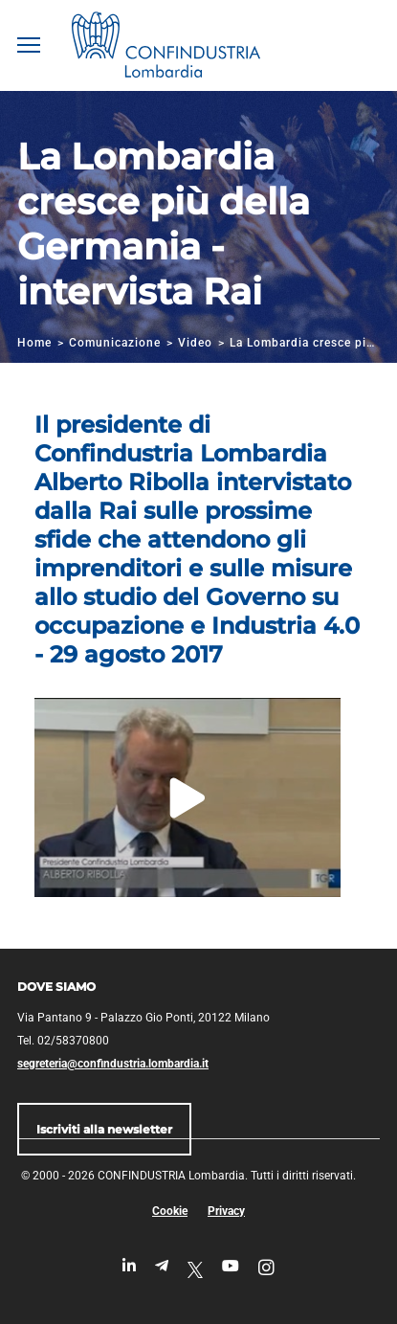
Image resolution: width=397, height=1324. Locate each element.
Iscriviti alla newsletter (104, 1129)
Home (34, 342)
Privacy (226, 1211)
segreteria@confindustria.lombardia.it (113, 1063)
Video (195, 342)
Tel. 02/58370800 (63, 1040)
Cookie (169, 1211)
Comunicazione (115, 342)
